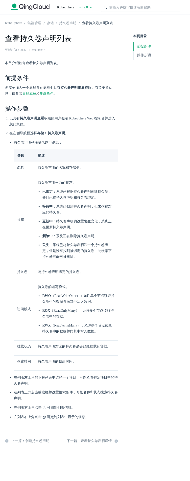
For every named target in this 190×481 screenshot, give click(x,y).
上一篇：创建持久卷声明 (27, 441)
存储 (50, 22)
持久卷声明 (67, 22)
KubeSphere (13, 22)
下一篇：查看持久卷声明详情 (92, 441)
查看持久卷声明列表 (97, 22)
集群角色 (46, 94)
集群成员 (29, 94)
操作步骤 (144, 55)
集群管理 (34, 22)
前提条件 (144, 46)
